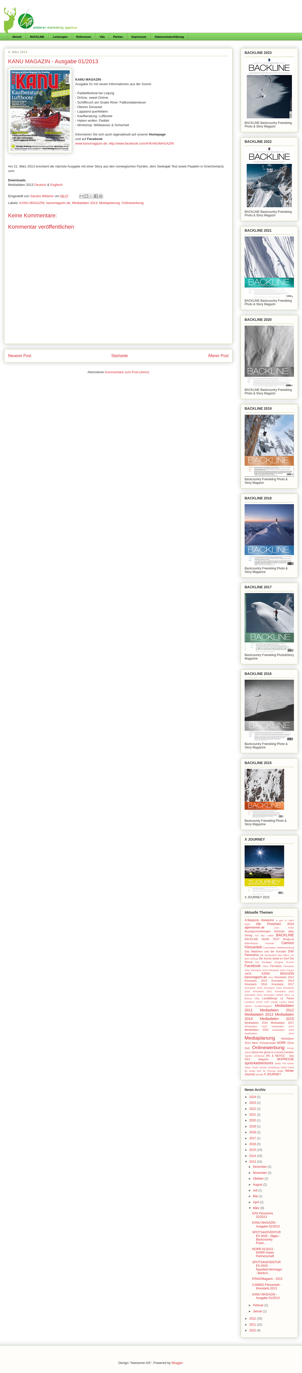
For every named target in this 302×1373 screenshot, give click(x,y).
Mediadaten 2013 (84, 203)
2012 (253, 1318)
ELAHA (290, 962)
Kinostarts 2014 (283, 980)
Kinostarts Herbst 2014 (277, 994)
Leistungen (60, 36)
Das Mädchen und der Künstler (265, 951)
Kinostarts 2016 (256, 984)
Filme (265, 966)
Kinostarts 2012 (284, 977)
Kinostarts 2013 (256, 980)
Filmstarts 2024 (277, 970)
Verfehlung (273, 1067)
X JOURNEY (272, 1074)
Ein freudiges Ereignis (269, 962)
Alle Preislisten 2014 (275, 924)
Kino (270, 977)
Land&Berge (269, 998)
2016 (253, 1144)
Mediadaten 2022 (257, 1029)
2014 (253, 1156)
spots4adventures (259, 1063)
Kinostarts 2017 (283, 984)
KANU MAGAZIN (32, 203)
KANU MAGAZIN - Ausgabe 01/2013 (266, 1296)
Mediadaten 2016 (256, 1022)
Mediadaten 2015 (277, 1019)
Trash (255, 1067)
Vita (102, 36)
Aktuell (17, 36)
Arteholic (279, 931)
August (258, 1184)
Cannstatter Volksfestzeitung (278, 947)
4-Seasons (252, 920)
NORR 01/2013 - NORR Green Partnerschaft (263, 1252)
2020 (253, 1120)
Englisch (56, 185)
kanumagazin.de (58, 203)
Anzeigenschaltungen (258, 931)
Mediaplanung (109, 203)
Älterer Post (218, 356)
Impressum (139, 36)
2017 (253, 1138)
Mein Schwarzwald (264, 1042)
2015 (253, 1150)
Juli (255, 1190)
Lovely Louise (278, 1002)
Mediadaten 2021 (283, 1026)
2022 (253, 1109)
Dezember (260, 1167)
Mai (256, 1196)
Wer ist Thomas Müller (270, 1071)
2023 (253, 1103)
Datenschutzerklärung (169, 36)
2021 (253, 1114)
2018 (253, 1132)
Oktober (259, 1178)
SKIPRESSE (285, 1059)
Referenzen (83, 36)
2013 (253, 1161)
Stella (278, 1063)
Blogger (177, 1363)
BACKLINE (37, 36)
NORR (281, 1043)
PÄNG (290, 1048)
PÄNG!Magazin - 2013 (267, 1279)
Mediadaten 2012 (277, 1010)
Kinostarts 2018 (253, 987)
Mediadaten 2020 (256, 1026)
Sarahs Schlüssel (254, 1055)
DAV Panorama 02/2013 (262, 1215)
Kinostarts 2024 (253, 994)
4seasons (267, 920)
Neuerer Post (19, 356)
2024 (253, 1097)
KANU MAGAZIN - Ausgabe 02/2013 (266, 1224)
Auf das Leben (264, 935)
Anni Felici (284, 927)
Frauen (290, 970)
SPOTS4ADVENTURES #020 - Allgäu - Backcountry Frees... (266, 1237)
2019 (253, 1126)
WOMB (259, 1074)
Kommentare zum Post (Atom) (127, 372)
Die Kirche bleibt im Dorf (274, 958)
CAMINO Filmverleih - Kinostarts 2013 (267, 1286)
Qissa (248, 1052)
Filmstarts (276, 966)
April (256, 1202)
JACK (248, 973)
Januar (258, 1311)
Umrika (263, 1067)
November (260, 1173)
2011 (253, 1324)
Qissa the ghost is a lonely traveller (272, 1052)
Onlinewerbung (132, 203)
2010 (253, 1330)
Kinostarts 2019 (273, 987)
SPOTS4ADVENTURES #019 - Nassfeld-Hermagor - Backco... (267, 1267)
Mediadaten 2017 (282, 1022)
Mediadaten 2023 (283, 1029)
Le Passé (287, 998)
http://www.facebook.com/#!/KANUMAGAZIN (141, 143)
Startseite (119, 356)
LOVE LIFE (262, 1002)
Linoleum (249, 1002)
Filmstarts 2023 (259, 970)
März (256, 1208)
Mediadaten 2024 (269, 1033)
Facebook (252, 966)
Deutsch (40, 185)
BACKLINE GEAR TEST (262, 939)
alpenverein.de (255, 927)
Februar (258, 1305)
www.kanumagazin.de (91, 143)
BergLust (288, 939)
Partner (118, 36)
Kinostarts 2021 (262, 991)
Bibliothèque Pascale (259, 943)
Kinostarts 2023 (284, 991)
